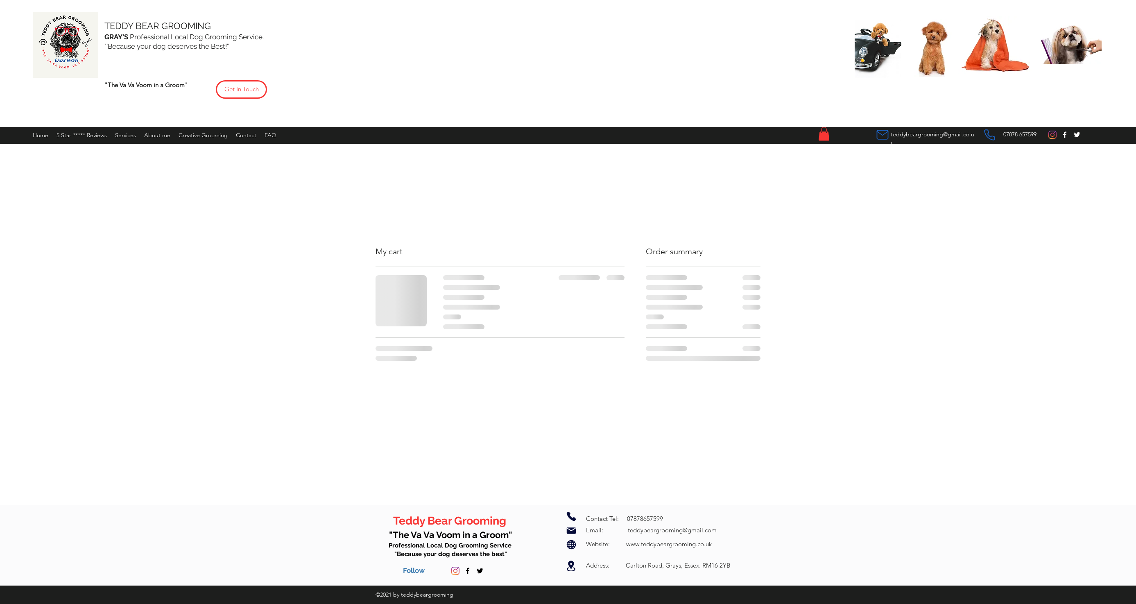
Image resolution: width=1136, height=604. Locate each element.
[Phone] (989, 135)
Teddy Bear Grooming (451, 520)
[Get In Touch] (241, 89)
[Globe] (571, 544)
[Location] (571, 566)
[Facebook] (1065, 135)
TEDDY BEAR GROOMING (158, 25)
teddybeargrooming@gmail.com (672, 530)
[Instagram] (1052, 135)
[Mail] (882, 135)
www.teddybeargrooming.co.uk (669, 544)
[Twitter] (1077, 135)
